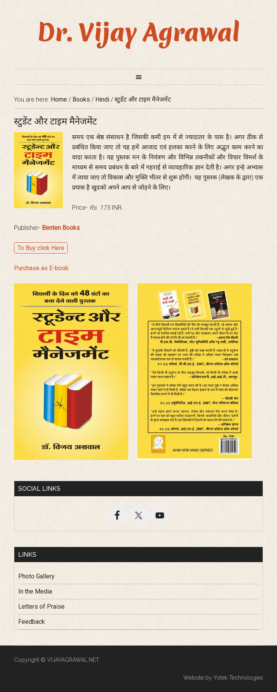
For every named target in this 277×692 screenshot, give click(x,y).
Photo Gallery (36, 576)
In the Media (35, 591)
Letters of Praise (41, 606)
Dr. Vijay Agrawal (138, 32)
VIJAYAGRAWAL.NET (73, 660)
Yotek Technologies (238, 678)
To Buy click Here (40, 248)
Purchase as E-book (41, 268)
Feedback (31, 621)
